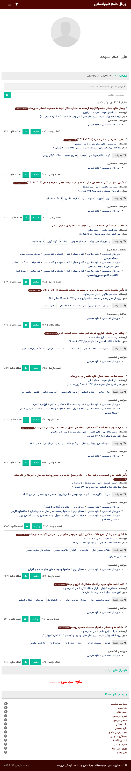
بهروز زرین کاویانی (58, 432)
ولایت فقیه (21, 271)
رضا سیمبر (112, 144)
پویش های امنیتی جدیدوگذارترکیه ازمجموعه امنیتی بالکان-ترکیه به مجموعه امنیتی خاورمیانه (70, 108)
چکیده (36, 131)
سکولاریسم (105, 349)
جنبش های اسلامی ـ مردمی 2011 (39, 494)
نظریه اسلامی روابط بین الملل (96, 443)
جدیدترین (106, 75)
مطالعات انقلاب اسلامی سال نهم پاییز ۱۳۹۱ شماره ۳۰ (96, 487)
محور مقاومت (37, 241)
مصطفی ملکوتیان (109, 588)
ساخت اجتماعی (66, 306)
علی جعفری (94, 432)
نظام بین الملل (96, 155)
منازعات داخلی (72, 198)
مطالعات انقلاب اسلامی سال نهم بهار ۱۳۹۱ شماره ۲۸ (97, 543)
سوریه (100, 198)
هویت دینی (74, 349)
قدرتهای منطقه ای (30, 392)
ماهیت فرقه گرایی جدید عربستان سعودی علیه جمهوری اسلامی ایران (88, 226)
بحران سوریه (71, 155)
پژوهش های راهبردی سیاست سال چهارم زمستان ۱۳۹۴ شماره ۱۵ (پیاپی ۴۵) (85, 298)
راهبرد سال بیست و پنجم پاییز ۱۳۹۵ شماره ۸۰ (99, 191)
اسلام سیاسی (104, 392)
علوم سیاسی (93, 507)
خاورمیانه (81, 306)
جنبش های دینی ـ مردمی (38, 550)
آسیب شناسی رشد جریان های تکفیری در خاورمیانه (97, 376)
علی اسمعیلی (80, 144)
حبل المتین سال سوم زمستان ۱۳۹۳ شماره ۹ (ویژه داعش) (94, 384)
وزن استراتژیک (54, 600)
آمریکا (107, 494)
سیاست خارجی (94, 643)
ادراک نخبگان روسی (51, 155)
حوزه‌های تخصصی (111, 125)
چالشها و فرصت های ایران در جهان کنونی (50, 511)
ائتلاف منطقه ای (54, 198)
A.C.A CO (9, 765)
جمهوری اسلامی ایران (100, 241)
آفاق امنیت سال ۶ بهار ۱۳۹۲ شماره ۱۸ (103, 436)
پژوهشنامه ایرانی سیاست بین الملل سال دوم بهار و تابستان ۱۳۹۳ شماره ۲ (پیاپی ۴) (81, 635)
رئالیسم (59, 443)
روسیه (83, 155)
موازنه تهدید (88, 198)
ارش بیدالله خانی (89, 588)
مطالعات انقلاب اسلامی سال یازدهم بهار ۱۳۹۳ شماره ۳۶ (95, 341)
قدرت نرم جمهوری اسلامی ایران (74, 494)
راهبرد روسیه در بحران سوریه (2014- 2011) (93, 140)
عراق (108, 198)
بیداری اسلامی (25, 600)
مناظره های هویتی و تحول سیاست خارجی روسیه (90, 627)
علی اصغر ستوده (109, 112)
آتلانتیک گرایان (38, 643)
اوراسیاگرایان (55, 643)
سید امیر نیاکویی (91, 112)
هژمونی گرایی (71, 600)
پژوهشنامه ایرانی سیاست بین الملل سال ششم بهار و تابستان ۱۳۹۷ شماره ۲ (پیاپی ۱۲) (80, 116)
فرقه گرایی (52, 241)
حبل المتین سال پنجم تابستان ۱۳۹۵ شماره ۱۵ (100, 234)
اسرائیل (106, 306)
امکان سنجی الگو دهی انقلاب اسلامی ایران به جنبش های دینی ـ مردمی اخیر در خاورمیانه (70, 534)
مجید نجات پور (110, 432)
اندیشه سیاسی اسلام (30, 254)
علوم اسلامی (93, 254)
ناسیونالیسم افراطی (56, 349)
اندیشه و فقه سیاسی (53, 254)
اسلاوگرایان (69, 643)
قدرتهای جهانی (49, 392)
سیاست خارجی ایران (74, 515)
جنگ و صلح (72, 443)
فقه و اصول (78, 254)
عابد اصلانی (76, 483)
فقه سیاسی (35, 262)
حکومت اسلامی (18, 262)
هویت (107, 643)
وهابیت (64, 241)
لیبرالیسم (48, 443)
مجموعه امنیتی (49, 306)
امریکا (83, 600)
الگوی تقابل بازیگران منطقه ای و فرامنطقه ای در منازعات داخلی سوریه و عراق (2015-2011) (68, 183)
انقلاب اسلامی (89, 349)
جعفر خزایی (93, 230)
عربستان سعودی (78, 241)
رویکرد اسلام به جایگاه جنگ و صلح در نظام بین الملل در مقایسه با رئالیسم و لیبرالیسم (72, 428)
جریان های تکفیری (69, 392)
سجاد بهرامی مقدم (108, 631)
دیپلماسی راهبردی (117, 557)
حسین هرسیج (110, 483)
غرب (108, 155)
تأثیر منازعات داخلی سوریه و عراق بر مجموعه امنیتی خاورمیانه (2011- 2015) (76, 290)
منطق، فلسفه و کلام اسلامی (70, 404)
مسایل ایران (78, 507)
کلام (52, 404)
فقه (68, 254)
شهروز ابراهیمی (110, 539)
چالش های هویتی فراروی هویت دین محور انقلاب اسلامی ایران (84, 333)
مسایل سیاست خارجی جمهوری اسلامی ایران (40, 515)
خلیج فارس (94, 306)
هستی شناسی (34, 443)
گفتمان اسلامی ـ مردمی (65, 550)
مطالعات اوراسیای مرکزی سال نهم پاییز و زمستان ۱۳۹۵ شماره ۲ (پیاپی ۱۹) (86, 148)
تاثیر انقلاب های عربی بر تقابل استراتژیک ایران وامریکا (89, 584)
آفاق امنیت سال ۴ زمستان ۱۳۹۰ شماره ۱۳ (101, 592)
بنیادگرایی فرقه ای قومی (32, 349)
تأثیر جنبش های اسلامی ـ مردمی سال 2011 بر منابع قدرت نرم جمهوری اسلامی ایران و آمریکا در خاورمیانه (70, 477)
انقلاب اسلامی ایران (101, 550)
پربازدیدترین (93, 75)
